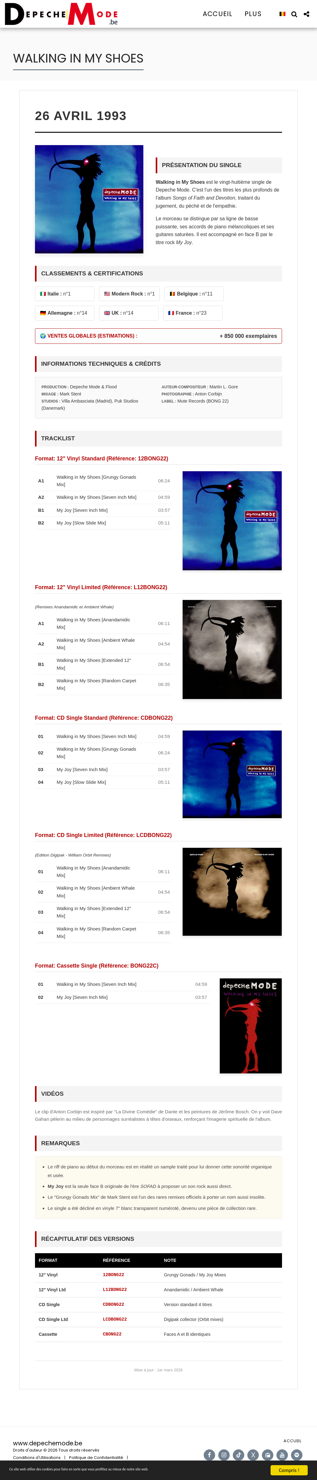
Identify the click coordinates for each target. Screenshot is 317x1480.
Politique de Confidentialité (96, 1457)
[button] (294, 14)
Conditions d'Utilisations (37, 1457)
